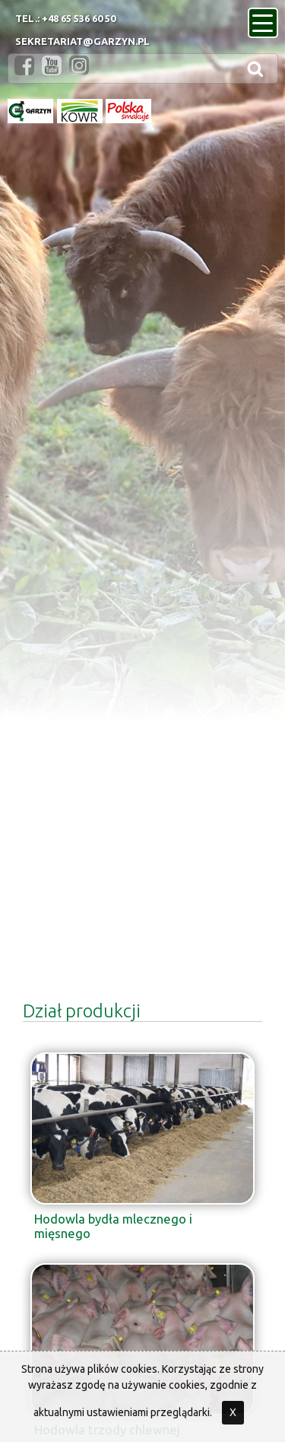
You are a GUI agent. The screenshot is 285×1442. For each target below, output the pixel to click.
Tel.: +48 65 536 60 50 (65, 18)
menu (265, 18)
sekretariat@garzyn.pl (82, 41)
